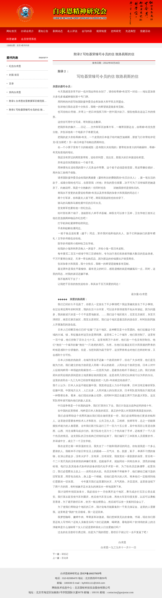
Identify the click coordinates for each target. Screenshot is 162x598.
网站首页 (11, 31)
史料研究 (116, 31)
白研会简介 (27, 31)
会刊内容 (87, 31)
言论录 (65, 558)
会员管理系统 (28, 39)
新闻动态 (58, 31)
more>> (43, 57)
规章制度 (101, 31)
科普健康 (11, 39)
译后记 (65, 554)
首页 (19, 45)
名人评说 (72, 31)
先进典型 (130, 31)
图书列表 (25, 45)
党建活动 (145, 31)
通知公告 (43, 31)
